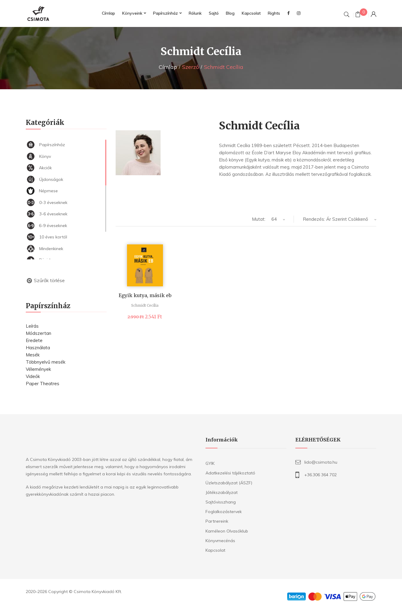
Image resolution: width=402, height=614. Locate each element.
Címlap (168, 66)
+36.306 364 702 (320, 474)
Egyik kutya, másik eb (145, 295)
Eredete (34, 340)
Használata (38, 347)
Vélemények (38, 369)
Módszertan (38, 333)
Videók (33, 376)
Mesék (33, 355)
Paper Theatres (42, 383)
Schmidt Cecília (144, 305)
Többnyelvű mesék (45, 362)
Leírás (32, 326)
